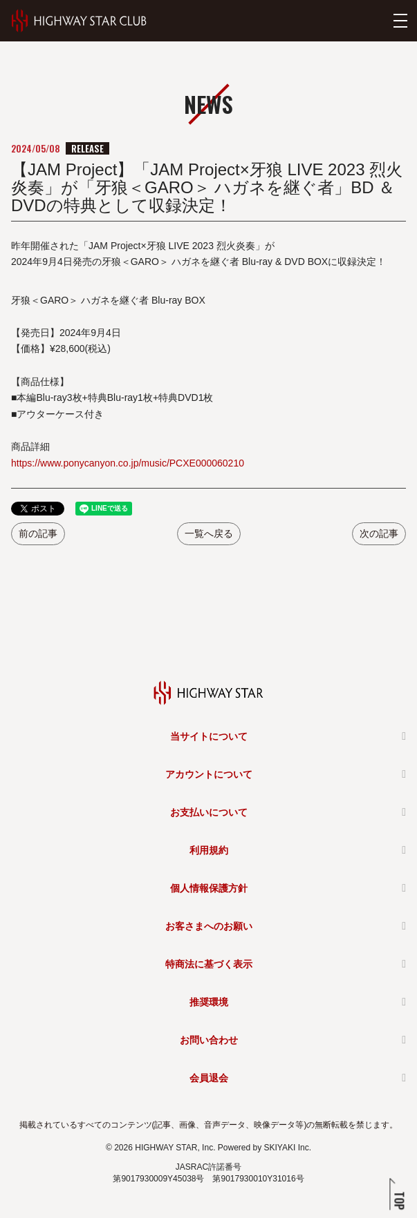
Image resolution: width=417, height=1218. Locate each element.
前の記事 (38, 533)
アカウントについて (208, 774)
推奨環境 (208, 1002)
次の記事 (379, 533)
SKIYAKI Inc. (287, 1147)
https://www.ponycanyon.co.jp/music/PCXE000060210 (127, 463)
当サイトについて (209, 736)
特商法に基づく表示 (208, 964)
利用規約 (208, 850)
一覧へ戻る (209, 533)
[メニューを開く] (400, 20)
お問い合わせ (209, 1039)
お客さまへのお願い (208, 926)
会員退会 (208, 1077)
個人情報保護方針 (209, 888)
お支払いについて (209, 812)
